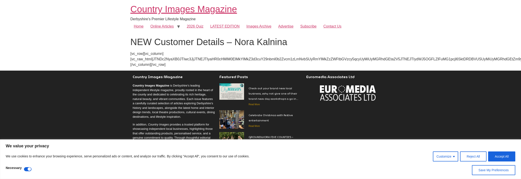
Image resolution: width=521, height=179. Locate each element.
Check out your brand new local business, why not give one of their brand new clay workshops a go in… (273, 93)
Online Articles (162, 26)
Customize (443, 156)
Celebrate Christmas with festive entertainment (271, 118)
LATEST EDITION (224, 26)
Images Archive (258, 26)
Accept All (502, 156)
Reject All (472, 156)
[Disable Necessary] (28, 169)
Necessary (14, 168)
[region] (260, 159)
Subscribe (308, 26)
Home (139, 26)
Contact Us (332, 26)
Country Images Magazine (183, 9)
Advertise (286, 26)
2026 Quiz (195, 26)
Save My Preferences (493, 170)
